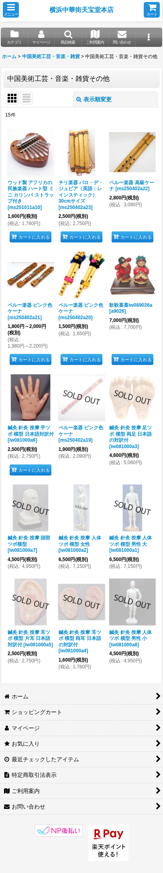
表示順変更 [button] (94, 99)
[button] (11, 10)
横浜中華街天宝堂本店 (81, 9)
